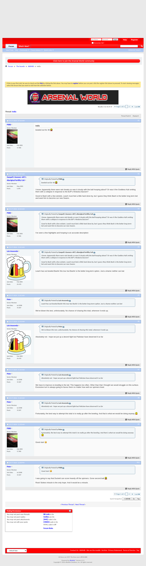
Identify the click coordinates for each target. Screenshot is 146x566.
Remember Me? (98, 43)
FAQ (16, 50)
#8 (138, 398)
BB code (46, 514)
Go (134, 499)
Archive (104, 550)
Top (138, 499)
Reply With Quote (132, 169)
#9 (138, 424)
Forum (11, 46)
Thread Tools (125, 116)
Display (135, 116)
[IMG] (45, 519)
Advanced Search (134, 50)
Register (134, 40)
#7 (138, 370)
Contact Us (74, 550)
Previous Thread (67, 504)
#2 (138, 174)
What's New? (24, 46)
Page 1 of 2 (120, 106)
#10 (138, 462)
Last (137, 107)
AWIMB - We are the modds (89, 550)
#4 (138, 247)
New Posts (10, 50)
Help (125, 40)
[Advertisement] (71, 18)
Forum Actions (36, 50)
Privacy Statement (115, 550)
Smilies (46, 517)
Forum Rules (48, 528)
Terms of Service (129, 550)
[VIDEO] (46, 522)
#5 (138, 295)
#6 (138, 321)
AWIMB (31, 66)
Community (24, 50)
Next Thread (80, 504)
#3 (138, 209)
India (14, 111)
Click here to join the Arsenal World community (73, 61)
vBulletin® (72, 560)
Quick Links (48, 50)
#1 (138, 120)
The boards (20, 66)
